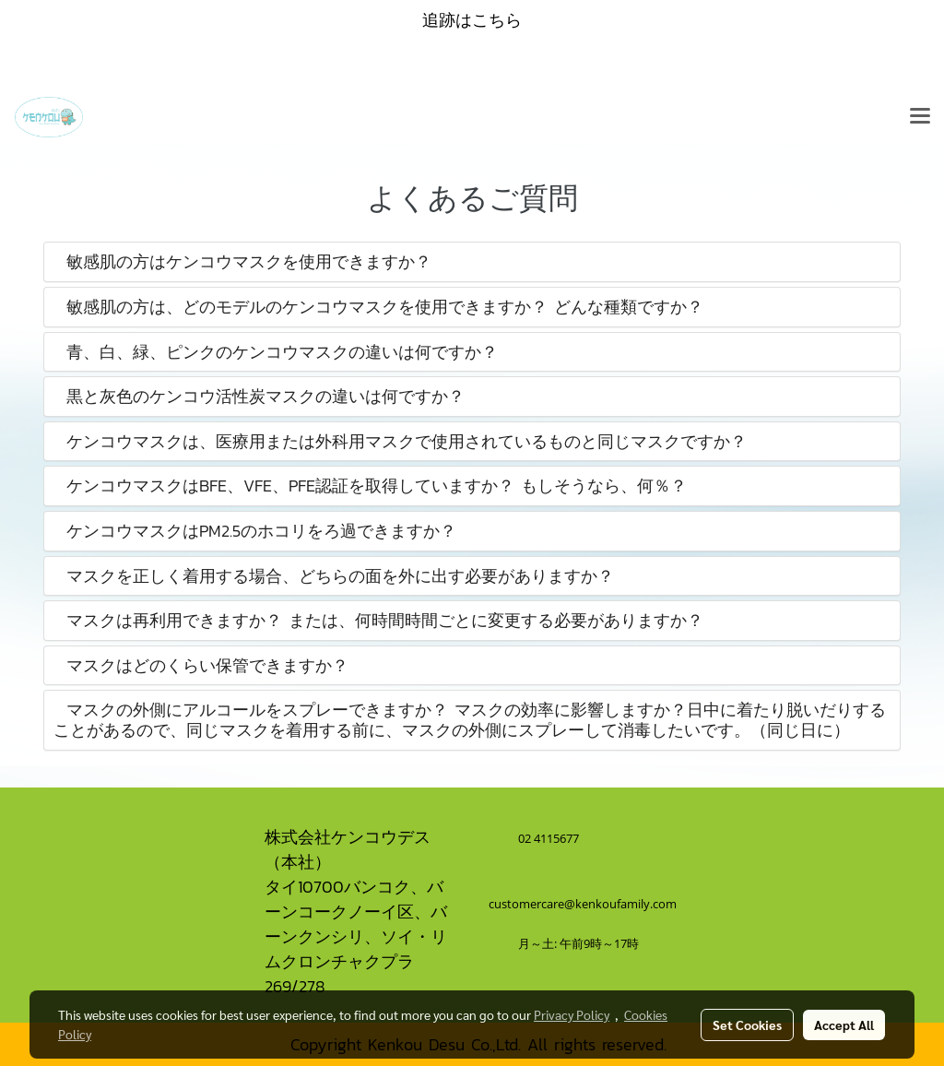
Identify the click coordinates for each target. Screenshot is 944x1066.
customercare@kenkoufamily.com (583, 903)
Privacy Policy (571, 1014)
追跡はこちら (472, 19)
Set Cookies (747, 1024)
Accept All (844, 1024)
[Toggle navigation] (920, 117)
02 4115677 (550, 838)
